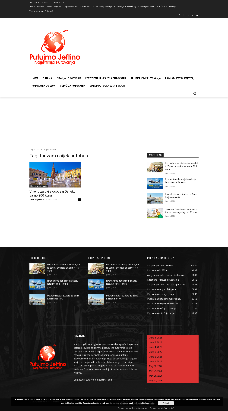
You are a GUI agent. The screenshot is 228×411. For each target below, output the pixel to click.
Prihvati (165, 403)
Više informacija (147, 403)
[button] (195, 93)
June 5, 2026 (155, 342)
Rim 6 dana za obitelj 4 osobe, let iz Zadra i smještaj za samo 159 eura (181, 166)
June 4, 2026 (155, 347)
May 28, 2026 (155, 376)
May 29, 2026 (155, 371)
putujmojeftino (36, 199)
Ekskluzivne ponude (38, 186)
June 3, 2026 (155, 352)
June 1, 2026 (155, 361)
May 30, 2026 (155, 366)
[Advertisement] (114, 121)
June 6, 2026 (155, 337)
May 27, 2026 (155, 380)
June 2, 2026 (155, 356)
